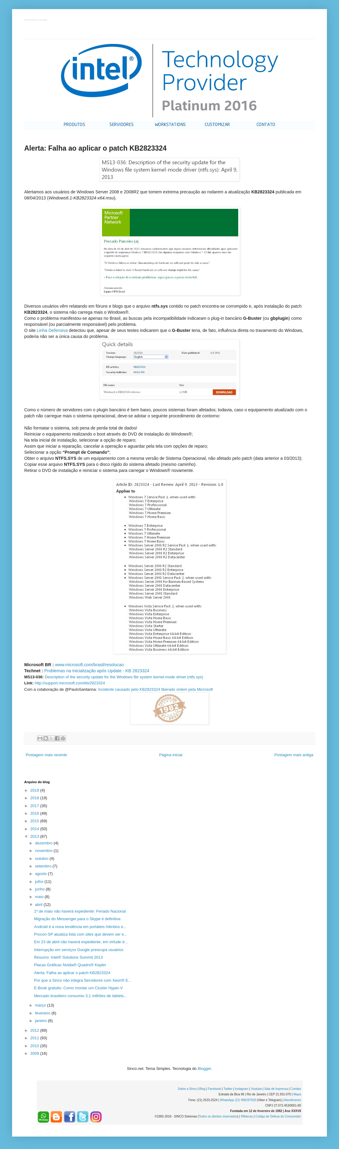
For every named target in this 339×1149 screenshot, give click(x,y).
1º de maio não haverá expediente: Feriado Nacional (80, 911)
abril (39, 904)
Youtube (256, 1089)
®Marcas (247, 1116)
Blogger (204, 1068)
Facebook (214, 1089)
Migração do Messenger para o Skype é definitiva (77, 919)
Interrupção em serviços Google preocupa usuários (78, 949)
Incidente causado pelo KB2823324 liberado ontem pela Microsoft (155, 689)
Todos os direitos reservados (218, 1116)
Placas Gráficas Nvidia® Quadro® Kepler (70, 965)
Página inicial (171, 755)
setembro (44, 866)
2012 (35, 1030)
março (41, 1005)
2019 (35, 790)
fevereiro (43, 1013)
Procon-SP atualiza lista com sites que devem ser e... (80, 934)
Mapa (297, 1094)
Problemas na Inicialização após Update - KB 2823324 (96, 670)
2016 (35, 813)
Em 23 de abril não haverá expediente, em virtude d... (80, 942)
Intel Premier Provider (36, 20)
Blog (202, 1089)
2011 (35, 1038)
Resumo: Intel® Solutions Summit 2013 (68, 957)
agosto (41, 873)
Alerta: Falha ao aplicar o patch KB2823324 (72, 972)
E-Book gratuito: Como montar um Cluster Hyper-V (78, 988)
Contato (295, 1089)
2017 (35, 805)
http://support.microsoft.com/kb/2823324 (70, 683)
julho (39, 881)
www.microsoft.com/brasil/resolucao (89, 664)
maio (40, 896)
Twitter (227, 1089)
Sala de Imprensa (276, 1089)
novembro (44, 850)
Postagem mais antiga (293, 755)
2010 (35, 1046)
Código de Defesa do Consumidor (278, 1116)
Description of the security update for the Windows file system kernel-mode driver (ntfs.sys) (124, 677)
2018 (35, 798)
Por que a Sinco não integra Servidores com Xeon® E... (82, 980)
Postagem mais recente (46, 755)
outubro (42, 858)
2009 (35, 1053)
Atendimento (292, 1100)
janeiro (41, 1020)
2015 (35, 821)
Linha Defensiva (52, 330)
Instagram (241, 1089)
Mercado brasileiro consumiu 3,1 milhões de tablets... (80, 996)
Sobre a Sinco (187, 1089)
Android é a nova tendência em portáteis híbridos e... (80, 926)
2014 (35, 829)
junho (40, 889)
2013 (35, 836)
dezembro (44, 843)
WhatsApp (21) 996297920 (238, 1100)
